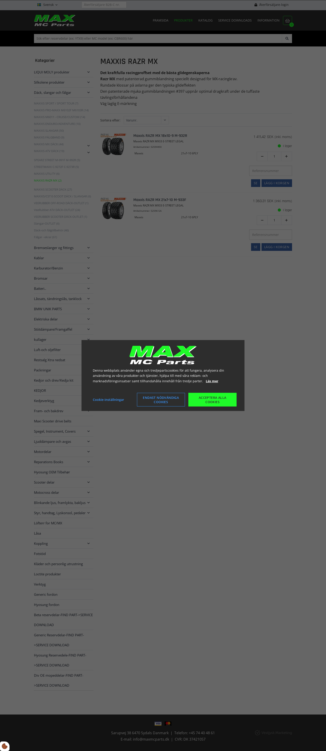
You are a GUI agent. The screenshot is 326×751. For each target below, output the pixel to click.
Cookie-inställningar (108, 399)
